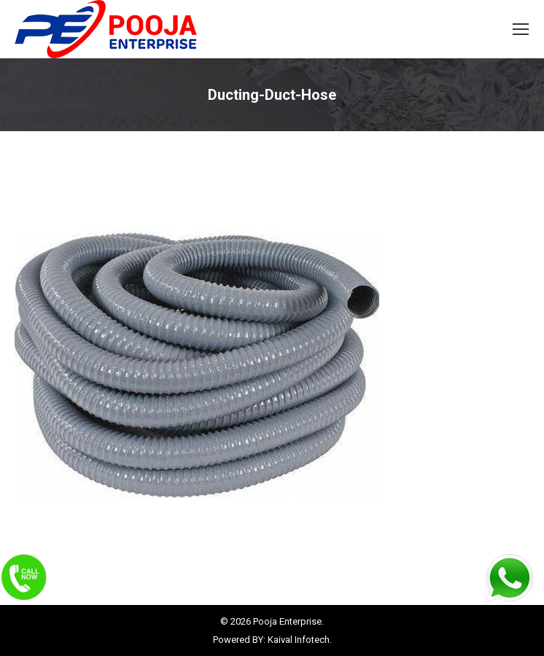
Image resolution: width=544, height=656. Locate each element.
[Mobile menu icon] (520, 29)
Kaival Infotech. (300, 639)
